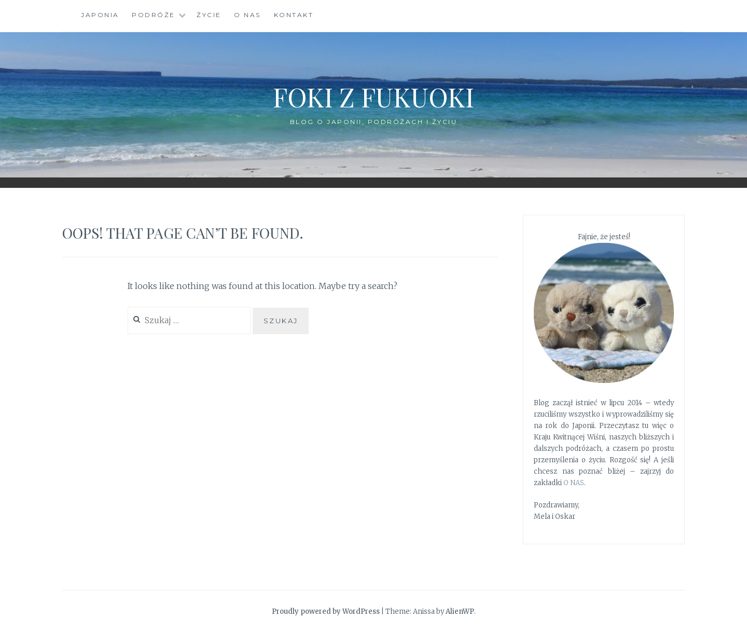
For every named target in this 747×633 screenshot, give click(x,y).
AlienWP (460, 611)
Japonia (100, 15)
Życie (209, 15)
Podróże (153, 15)
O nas (247, 15)
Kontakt (294, 15)
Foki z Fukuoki (373, 96)
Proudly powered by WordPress (326, 611)
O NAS (573, 482)
